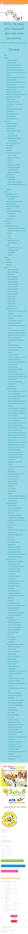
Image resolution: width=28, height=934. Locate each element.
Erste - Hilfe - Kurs (11, 116)
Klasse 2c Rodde (12, 654)
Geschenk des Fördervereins (15, 247)
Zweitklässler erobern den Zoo (13, 92)
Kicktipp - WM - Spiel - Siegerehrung (17, 530)
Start (5, 55)
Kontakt (6, 257)
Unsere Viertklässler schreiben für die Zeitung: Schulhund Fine (17, 419)
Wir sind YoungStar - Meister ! (15, 320)
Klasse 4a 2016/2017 (13, 289)
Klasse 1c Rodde (12, 649)
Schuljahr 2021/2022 (11, 559)
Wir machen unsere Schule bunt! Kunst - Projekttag (17, 312)
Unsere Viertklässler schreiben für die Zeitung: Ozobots (17, 439)
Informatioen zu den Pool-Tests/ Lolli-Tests (17, 689)
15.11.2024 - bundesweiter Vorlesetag (17, 357)
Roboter (10, 493)
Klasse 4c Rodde (12, 663)
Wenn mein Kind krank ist (14, 629)
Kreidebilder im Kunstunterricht (16, 595)
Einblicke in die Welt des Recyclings (16, 335)
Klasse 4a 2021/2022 (13, 272)
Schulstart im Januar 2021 (14, 622)
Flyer (9, 235)
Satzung (10, 238)
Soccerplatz (11, 717)
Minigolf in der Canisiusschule (15, 561)
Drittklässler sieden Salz (14, 593)
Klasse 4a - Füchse (12, 169)
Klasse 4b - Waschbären (14, 172)
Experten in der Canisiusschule (15, 474)
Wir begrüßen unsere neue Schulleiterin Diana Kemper (15, 550)
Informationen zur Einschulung (15, 369)
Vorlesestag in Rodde (11, 79)
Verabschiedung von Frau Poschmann (17, 736)
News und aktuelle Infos (14, 607)
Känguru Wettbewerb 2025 (14, 323)
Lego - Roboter (11, 712)
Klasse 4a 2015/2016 (13, 294)
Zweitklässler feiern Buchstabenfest (14, 70)
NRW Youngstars (12, 505)
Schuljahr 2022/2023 (11, 503)
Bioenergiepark (11, 532)
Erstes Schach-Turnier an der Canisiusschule (15, 383)
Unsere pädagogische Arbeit (13, 130)
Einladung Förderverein (14, 564)
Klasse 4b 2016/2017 (13, 291)
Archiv (7, 245)
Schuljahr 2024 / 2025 (11, 308)
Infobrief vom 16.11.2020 (14, 625)
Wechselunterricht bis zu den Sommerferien (15, 696)
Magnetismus (11, 513)
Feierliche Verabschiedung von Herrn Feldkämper (17, 752)
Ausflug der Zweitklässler (14, 547)
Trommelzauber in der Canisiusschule (17, 671)
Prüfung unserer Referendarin (13, 65)
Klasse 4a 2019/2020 (13, 281)
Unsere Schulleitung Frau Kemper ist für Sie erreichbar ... (12, 860)
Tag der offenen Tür (13, 367)
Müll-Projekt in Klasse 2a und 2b (16, 447)
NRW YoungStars (12, 491)
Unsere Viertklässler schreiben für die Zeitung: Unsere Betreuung (17, 429)
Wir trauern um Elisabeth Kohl (15, 705)
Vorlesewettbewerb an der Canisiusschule (16, 94)
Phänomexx (11, 522)
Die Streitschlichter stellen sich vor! (16, 374)
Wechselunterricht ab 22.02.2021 (16, 678)
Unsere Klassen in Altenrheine (13, 152)
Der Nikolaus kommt (11, 84)
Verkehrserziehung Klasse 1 (14, 359)
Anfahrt (8, 259)
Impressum (8, 264)
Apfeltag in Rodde (12, 371)
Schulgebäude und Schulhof (13, 206)
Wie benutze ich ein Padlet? (14, 556)
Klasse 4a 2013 (11, 301)
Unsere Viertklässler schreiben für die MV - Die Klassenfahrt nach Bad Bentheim (17, 403)
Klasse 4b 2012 (11, 306)
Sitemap (9, 926)
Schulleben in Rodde (11, 204)
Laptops (10, 255)
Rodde (5, 191)
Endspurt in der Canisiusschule (15, 315)
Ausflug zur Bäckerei (13, 710)
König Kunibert (12, 471)
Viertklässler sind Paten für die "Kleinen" (15, 675)
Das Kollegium (11, 739)
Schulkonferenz (11, 179)
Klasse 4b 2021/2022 (13, 269)
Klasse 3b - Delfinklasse (14, 167)
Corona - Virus (9, 617)
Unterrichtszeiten (10, 174)
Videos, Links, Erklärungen (14, 615)
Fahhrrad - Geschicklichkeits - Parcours (15, 463)
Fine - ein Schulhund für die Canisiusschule (13, 144)
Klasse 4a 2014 (11, 296)
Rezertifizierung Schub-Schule (15, 702)
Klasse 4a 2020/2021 (13, 277)
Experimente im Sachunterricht (15, 452)
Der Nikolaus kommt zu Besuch (15, 454)
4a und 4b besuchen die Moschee (16, 517)
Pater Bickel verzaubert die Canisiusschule (14, 757)
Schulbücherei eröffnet (13, 749)
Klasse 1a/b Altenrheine (14, 646)
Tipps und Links (12, 637)
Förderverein (7, 221)
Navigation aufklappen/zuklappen (14, 2)
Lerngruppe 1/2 (12, 213)
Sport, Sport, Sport (12, 478)
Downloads (9, 233)
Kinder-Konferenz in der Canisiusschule (14, 667)
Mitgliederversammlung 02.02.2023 (16, 228)
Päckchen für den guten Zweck (15, 732)
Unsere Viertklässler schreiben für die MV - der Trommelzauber (17, 397)
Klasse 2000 (11, 274)
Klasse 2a (10, 160)
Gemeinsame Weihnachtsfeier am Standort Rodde (16, 74)
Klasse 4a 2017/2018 (13, 286)
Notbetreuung (11, 642)
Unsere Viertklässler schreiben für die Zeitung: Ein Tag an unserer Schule (17, 434)
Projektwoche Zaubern (13, 250)
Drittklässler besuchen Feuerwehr (16, 444)
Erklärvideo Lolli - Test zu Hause (16, 612)
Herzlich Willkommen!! (11, 118)
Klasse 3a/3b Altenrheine (14, 656)
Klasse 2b (10, 162)
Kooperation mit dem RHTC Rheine (16, 520)
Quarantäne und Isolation (14, 569)
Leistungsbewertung (13, 135)
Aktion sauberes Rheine (12, 60)
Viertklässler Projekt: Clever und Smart (16, 341)
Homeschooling (12, 639)
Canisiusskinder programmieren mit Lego (16, 327)
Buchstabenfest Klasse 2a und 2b (16, 581)
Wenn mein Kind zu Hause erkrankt (16, 605)
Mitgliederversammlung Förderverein (17, 442)
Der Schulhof (9, 148)
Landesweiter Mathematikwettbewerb (17, 496)
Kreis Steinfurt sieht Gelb (12, 113)
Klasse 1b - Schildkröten (14, 157)
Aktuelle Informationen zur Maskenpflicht (14, 587)
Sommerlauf (11, 318)
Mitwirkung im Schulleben (14, 138)
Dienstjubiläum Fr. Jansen (14, 722)
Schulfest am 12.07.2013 (14, 744)
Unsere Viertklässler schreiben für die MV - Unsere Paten (17, 414)
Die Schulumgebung (11, 126)
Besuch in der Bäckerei (13, 345)
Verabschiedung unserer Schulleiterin (17, 554)
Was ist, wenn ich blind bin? (15, 337)
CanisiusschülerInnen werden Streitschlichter (15, 458)
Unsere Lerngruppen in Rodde (13, 211)
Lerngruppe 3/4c (12, 216)
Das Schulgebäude (10, 128)
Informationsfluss (12, 140)
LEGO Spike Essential (13, 349)
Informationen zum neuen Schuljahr (15, 644)
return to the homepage (21, 42)
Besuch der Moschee (11, 62)
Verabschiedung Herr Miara (15, 746)
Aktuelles (6, 58)
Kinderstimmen (10, 218)
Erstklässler (11, 537)
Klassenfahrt (11, 469)
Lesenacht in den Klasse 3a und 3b (16, 330)
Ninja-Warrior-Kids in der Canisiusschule (14, 577)
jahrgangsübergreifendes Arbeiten (14, 201)
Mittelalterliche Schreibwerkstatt (16, 724)
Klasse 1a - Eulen (12, 155)
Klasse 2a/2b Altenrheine (14, 651)
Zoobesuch (10, 600)
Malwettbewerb (12, 544)
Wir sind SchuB (11, 488)
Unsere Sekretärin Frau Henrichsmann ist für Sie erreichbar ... (13, 865)
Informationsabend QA (13, 583)
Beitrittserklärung (12, 242)
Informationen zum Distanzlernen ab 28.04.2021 (17, 684)
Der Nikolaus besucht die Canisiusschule (14, 572)
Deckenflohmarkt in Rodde (14, 515)
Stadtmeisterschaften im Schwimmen (17, 332)
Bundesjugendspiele (13, 483)
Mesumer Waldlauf (10, 99)
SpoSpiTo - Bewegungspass (14, 449)
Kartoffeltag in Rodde (11, 89)
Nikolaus (10, 352)
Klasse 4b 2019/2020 (13, 284)
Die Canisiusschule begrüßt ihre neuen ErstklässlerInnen (17, 378)
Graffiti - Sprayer (12, 386)
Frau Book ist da (12, 734)
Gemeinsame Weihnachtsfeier (15, 347)
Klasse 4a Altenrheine (13, 661)
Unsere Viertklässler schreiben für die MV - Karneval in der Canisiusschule (17, 409)
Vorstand (8, 223)
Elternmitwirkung (10, 177)
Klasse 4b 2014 (11, 298)
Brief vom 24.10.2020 (13, 632)
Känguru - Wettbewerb (13, 510)
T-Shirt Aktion (11, 252)
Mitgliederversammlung (12, 225)
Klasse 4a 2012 (11, 303)
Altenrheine (7, 121)
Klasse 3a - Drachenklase (14, 165)
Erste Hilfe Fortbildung (13, 715)
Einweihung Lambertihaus (14, 508)
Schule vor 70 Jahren (13, 719)
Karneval (10, 527)
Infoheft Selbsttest (12, 620)
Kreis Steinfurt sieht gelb (14, 603)
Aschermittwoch (12, 525)
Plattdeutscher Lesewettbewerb (15, 741)
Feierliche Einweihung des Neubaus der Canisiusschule (16, 363)
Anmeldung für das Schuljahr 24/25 (16, 466)
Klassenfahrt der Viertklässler (13, 96)
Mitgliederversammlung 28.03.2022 (16, 230)
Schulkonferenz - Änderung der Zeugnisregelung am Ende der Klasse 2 (17, 184)
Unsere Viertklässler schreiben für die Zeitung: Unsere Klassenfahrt (17, 424)
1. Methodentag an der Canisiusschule (15, 87)
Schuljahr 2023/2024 (11, 388)
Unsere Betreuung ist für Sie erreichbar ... (9, 871)
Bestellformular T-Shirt (13, 240)
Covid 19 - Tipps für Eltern (14, 627)
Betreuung (8, 189)
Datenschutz (9, 262)
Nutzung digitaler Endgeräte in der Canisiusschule (14, 110)
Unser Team (11, 133)
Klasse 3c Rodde (12, 659)
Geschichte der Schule (11, 123)
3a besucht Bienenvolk (13, 476)
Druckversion (4, 926)
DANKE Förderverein (13, 354)
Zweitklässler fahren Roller (12, 101)
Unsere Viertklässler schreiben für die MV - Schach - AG (17, 499)
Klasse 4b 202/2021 (13, 279)
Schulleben (8, 150)
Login (25, 926)
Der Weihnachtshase (13, 729)
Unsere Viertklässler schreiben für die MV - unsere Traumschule (17, 392)
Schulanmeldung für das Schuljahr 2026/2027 (14, 105)
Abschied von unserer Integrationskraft (15, 77)
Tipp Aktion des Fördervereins (15, 534)
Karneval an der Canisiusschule (14, 67)
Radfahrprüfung (12, 707)
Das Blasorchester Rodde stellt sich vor (15, 82)
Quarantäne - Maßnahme (14, 680)
